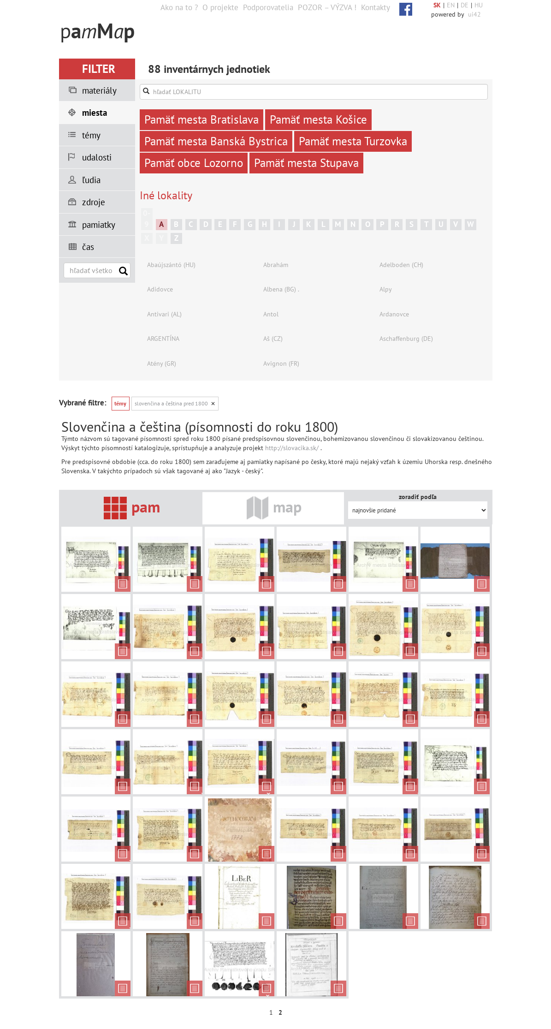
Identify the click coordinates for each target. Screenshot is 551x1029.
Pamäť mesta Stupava (306, 162)
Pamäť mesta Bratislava (201, 119)
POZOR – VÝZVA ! (327, 7)
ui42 (474, 14)
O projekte (220, 7)
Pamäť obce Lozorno (193, 162)
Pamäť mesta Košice (318, 119)
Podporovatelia (268, 7)
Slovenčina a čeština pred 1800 (171, 403)
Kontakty (375, 7)
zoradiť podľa (418, 497)
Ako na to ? (179, 7)
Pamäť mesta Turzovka (353, 141)
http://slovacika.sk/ (292, 448)
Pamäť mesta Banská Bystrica (216, 141)
